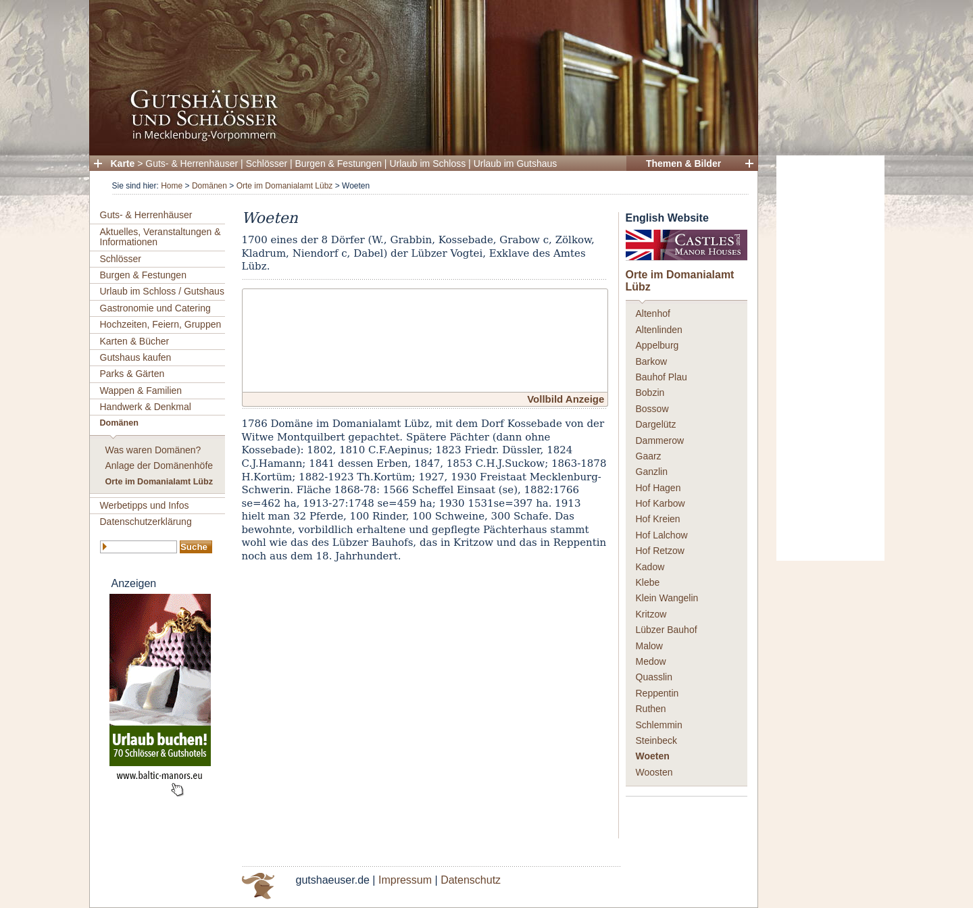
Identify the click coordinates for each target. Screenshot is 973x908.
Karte (123, 163)
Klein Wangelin (667, 597)
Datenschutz (471, 880)
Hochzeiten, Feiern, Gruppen (161, 324)
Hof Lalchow (662, 535)
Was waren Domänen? (153, 450)
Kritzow (651, 614)
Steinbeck (656, 740)
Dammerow (660, 440)
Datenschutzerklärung (146, 521)
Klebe (648, 582)
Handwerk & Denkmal (145, 406)
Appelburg (657, 345)
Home (171, 186)
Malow (649, 645)
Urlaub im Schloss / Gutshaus (162, 291)
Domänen (209, 186)
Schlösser (266, 163)
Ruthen (651, 708)
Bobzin (650, 392)
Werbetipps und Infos (144, 505)
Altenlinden (659, 329)
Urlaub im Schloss (427, 163)
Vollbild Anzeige (565, 399)
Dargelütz (656, 424)
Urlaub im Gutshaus (515, 163)
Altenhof (653, 313)
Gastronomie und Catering (155, 308)
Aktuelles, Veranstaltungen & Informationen (160, 236)
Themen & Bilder (683, 163)
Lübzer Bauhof (666, 629)
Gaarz (649, 456)
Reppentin (657, 693)
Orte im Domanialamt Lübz (284, 186)
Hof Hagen (658, 487)
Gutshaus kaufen (136, 357)
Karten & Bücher (135, 341)
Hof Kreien (658, 518)
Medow (651, 661)
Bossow (652, 408)
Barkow (652, 361)
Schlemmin (659, 725)
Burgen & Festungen (338, 163)
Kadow (650, 566)
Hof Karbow (660, 503)
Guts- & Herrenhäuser (191, 163)
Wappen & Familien (141, 390)
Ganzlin (652, 471)
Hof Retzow (660, 550)
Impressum (405, 880)
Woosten (654, 772)
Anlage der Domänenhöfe (159, 465)
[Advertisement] (830, 358)
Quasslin (654, 677)
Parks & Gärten (132, 373)
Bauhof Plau (661, 377)
